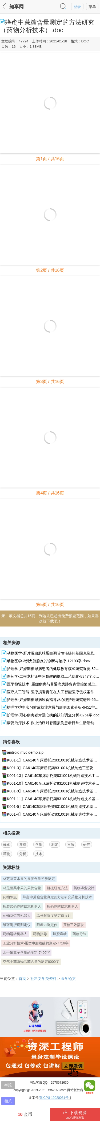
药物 (6, 854)
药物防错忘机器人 (17, 915)
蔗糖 (22, 845)
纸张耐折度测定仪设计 (54, 915)
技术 (38, 854)
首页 (22, 978)
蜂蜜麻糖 (60, 934)
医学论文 (68, 978)
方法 (70, 845)
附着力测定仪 (47, 925)
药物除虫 (10, 897)
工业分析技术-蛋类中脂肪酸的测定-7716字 (36, 943)
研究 (86, 845)
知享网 (16, 6)
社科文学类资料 (43, 978)
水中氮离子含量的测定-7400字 (26, 953)
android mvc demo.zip (25, 752)
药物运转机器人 (15, 934)
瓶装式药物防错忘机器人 (22, 906)
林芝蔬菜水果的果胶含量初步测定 (29, 879)
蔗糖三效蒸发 (73, 925)
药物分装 (79, 934)
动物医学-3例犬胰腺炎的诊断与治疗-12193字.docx (49, 661)
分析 (22, 854)
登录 (77, 7)
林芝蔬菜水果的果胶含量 (22, 888)
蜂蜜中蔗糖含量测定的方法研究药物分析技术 (57, 897)
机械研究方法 (57, 888)
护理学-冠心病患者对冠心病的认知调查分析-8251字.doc (53, 715)
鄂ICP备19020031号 (53, 1098)
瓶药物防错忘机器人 (62, 906)
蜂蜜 (6, 845)
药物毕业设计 (84, 888)
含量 (38, 845)
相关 (8, 1101)
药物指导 (40, 934)
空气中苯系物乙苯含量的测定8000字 (31, 962)
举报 (8, 1085)
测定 (54, 845)
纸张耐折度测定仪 (17, 925)
